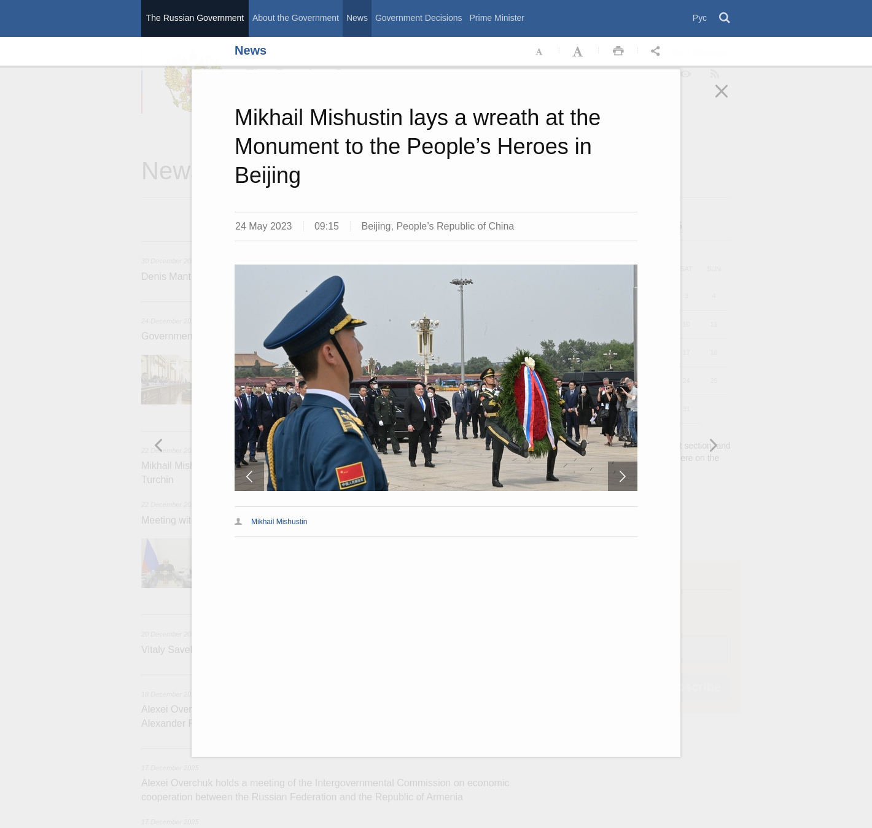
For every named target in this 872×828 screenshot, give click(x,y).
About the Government (295, 18)
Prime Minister (497, 18)
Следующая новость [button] (159, 445)
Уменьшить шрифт (540, 51)
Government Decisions (418, 18)
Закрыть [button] (730, 99)
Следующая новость (622, 476)
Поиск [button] (725, 18)
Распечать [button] (618, 51)
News (357, 18)
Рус (700, 18)
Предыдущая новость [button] (713, 445)
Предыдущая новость (249, 476)
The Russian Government (195, 18)
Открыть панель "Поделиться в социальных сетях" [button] (657, 51)
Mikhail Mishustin (279, 521)
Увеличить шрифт (579, 51)
